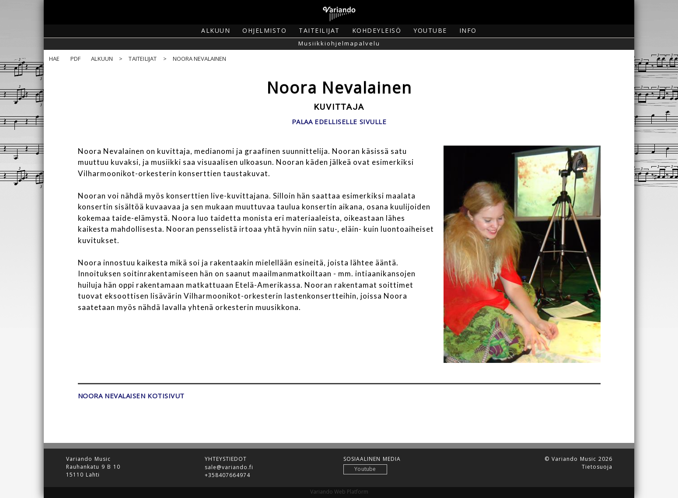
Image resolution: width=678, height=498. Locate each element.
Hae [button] (54, 59)
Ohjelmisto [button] (264, 30)
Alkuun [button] (215, 30)
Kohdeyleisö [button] (377, 30)
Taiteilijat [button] (319, 30)
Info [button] (468, 30)
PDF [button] (75, 59)
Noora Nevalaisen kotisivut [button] (131, 396)
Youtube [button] (430, 30)
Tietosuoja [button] (597, 466)
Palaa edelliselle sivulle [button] (339, 122)
